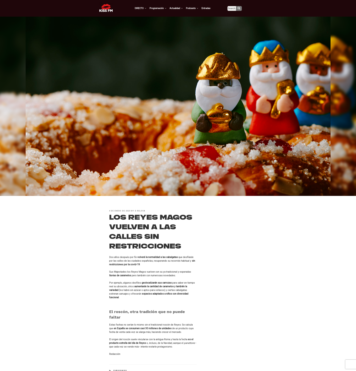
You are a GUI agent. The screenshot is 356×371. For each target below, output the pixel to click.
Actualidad (180, 8)
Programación (162, 8)
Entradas (208, 8)
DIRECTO (145, 8)
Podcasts (195, 8)
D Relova (140, 211)
